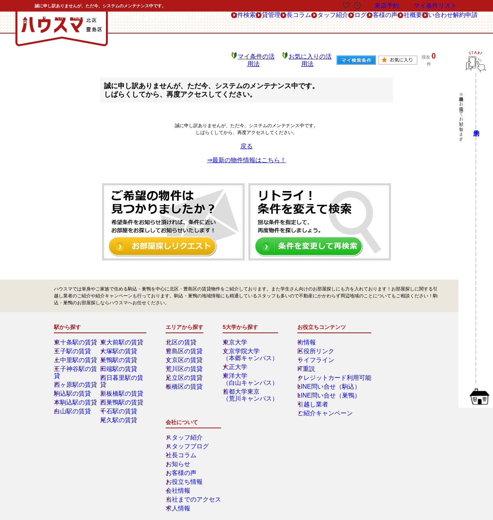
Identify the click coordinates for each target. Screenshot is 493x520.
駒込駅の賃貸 (73, 381)
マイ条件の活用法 (254, 57)
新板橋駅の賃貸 (122, 381)
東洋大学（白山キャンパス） (249, 373)
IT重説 (302, 363)
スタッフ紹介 (389, 336)
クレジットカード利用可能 (322, 372)
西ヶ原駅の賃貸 (76, 372)
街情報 (302, 336)
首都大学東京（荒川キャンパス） (249, 389)
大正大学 (237, 361)
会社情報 (385, 390)
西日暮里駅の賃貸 (124, 372)
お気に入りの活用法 (304, 57)
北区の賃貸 (183, 336)
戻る (246, 140)
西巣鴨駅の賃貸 (122, 390)
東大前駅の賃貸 (122, 336)
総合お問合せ (82, 450)
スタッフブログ (392, 345)
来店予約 (138, 450)
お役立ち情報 (389, 381)
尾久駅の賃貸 (120, 407)
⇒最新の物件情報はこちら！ (246, 154)
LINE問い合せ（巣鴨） (318, 390)
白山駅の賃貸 (73, 398)
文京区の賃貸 (185, 354)
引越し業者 (306, 398)
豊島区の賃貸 (185, 345)
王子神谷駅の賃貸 (78, 363)
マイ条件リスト (435, 5)
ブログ (300, 22)
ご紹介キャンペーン (316, 407)
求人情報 (385, 407)
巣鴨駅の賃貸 (120, 354)
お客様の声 (337, 22)
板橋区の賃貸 (185, 381)
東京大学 (237, 336)
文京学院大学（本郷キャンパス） (249, 349)
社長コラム (387, 354)
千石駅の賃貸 (120, 398)
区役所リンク (309, 345)
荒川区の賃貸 (185, 363)
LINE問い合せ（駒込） (318, 381)
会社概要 (377, 22)
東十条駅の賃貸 (76, 336)
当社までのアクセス (396, 398)
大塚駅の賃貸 (120, 345)
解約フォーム (82, 467)
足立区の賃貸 (185, 372)
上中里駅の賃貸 (76, 354)
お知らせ (385, 363)
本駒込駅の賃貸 (76, 390)
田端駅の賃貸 (120, 363)
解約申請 (458, 22)
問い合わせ (416, 22)
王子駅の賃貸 (73, 345)
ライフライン (309, 354)
